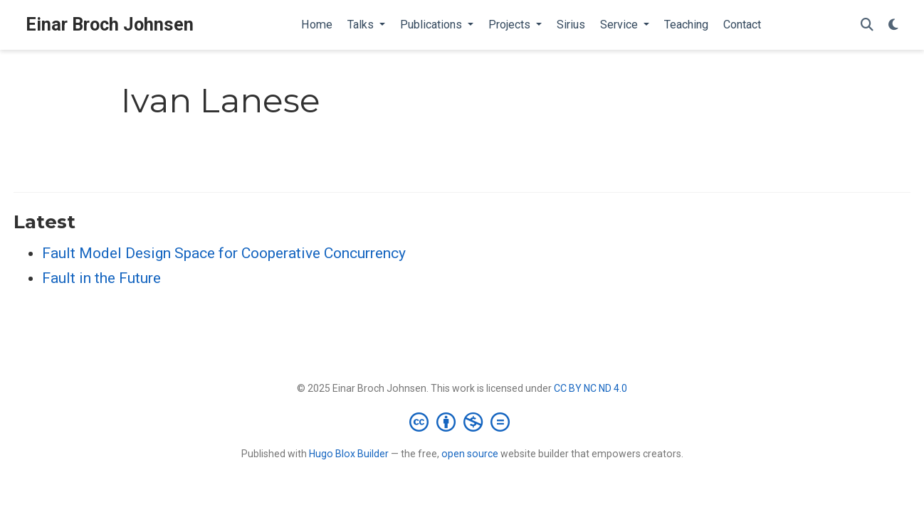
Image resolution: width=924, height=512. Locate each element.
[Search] (867, 25)
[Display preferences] (893, 25)
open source (469, 453)
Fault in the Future (101, 278)
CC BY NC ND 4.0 (590, 388)
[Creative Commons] (462, 421)
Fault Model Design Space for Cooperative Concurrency (224, 253)
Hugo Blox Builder (349, 453)
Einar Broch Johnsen (110, 24)
